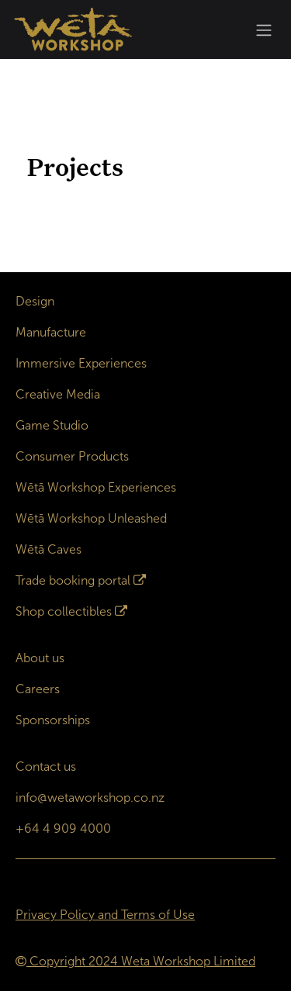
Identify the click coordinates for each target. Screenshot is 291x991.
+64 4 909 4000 (63, 828)
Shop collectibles (64, 611)
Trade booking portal (73, 580)
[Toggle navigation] (263, 30)
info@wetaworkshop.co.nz (90, 797)
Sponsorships (53, 720)
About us (40, 658)
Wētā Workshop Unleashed (91, 518)
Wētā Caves (48, 549)
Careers (38, 689)
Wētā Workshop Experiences (96, 487)
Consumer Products (72, 456)
